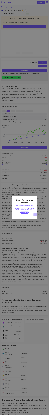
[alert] (24, 207)
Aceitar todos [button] (24, 212)
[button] (24, 215)
